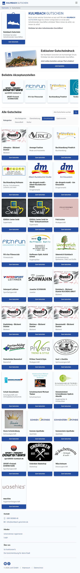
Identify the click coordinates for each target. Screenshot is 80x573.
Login (6, 537)
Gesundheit (19, 122)
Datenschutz (38, 568)
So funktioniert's (10, 549)
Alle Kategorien (20, 118)
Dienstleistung (35, 118)
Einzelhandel (48, 118)
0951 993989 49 (11, 518)
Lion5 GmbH (13, 568)
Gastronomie (61, 118)
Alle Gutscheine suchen (62, 112)
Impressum (26, 568)
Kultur (29, 122)
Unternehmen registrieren (13, 534)
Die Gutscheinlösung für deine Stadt (17, 553)
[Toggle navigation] (76, 3)
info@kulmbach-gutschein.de (16, 522)
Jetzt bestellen (59, 66)
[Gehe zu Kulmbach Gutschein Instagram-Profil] (8, 563)
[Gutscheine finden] (76, 112)
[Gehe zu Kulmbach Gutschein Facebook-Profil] (5, 563)
